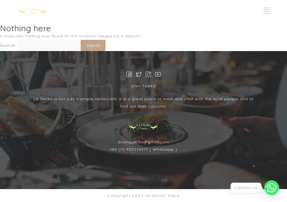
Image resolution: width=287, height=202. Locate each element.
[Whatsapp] (271, 187)
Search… (9, 45)
